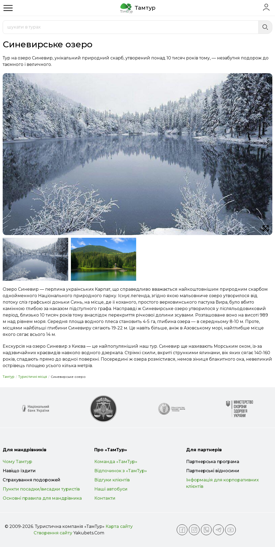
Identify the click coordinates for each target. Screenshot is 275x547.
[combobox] (131, 27)
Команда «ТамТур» (115, 461)
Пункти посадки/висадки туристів (41, 489)
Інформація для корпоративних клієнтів (222, 483)
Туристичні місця (32, 377)
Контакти (104, 498)
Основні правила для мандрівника (42, 498)
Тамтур (9, 377)
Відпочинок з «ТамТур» (120, 470)
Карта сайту (119, 526)
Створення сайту (53, 532)
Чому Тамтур (17, 461)
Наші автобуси (111, 489)
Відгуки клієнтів (112, 479)
